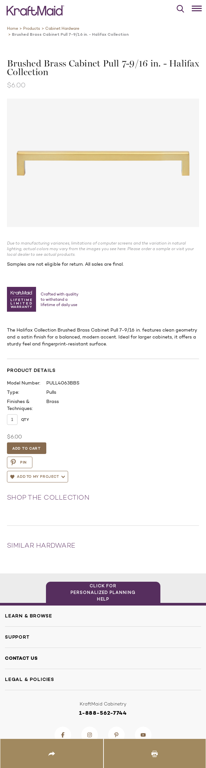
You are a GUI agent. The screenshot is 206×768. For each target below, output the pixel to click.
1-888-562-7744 (103, 713)
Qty (25, 419)
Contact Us (21, 658)
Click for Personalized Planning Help (103, 592)
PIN (18, 462)
